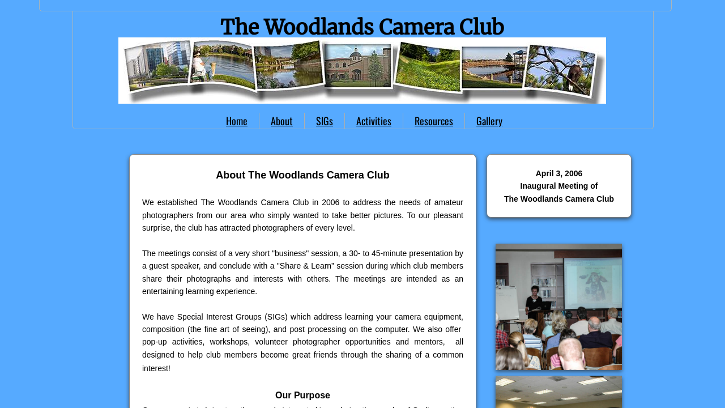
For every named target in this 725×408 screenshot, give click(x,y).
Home (237, 120)
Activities (373, 120)
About (282, 120)
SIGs (324, 120)
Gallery (489, 120)
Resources (434, 120)
